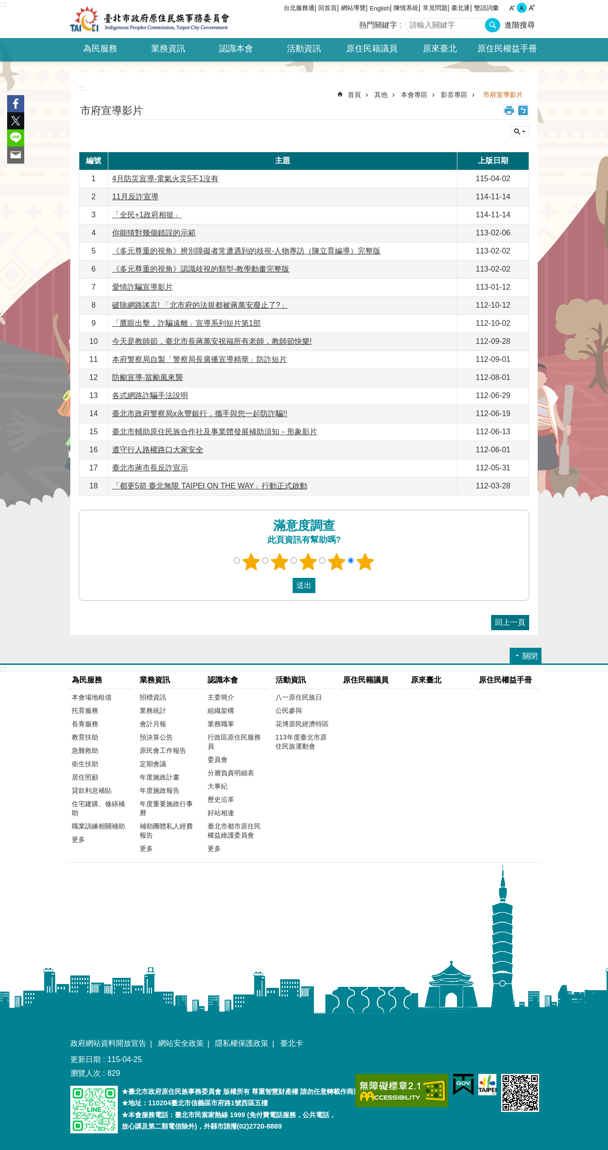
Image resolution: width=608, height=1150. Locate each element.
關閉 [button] (519, 131)
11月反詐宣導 (135, 197)
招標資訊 (153, 697)
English (380, 8)
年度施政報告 (160, 790)
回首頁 (327, 7)
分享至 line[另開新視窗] (15, 137)
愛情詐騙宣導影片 (142, 287)
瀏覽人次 (85, 1073)
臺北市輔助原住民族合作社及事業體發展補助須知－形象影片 (214, 432)
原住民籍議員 (372, 48)
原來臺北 (440, 48)
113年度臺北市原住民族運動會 (301, 741)
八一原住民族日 (299, 697)
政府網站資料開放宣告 (108, 1043)
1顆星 (251, 562)
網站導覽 (353, 7)
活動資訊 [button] (304, 48)
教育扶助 (85, 737)
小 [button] (512, 8)
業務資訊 (155, 680)
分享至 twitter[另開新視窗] (15, 120)
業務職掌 (221, 724)
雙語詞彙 (486, 7)
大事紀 (218, 786)
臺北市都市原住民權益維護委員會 (234, 830)
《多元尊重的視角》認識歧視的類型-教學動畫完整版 (200, 269)
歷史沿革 (221, 799)
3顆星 (308, 562)
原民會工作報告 (163, 750)
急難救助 (85, 750)
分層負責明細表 (231, 773)
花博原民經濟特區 (302, 724)
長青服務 (85, 724)
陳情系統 (406, 7)
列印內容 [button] (509, 110)
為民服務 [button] (100, 48)
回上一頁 (510, 622)
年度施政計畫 (160, 777)
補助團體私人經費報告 (166, 830)
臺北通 (460, 7)
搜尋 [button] (492, 25)
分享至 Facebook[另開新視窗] (15, 103)
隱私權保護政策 (241, 1043)
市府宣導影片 (503, 94)
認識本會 (223, 680)
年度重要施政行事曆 (166, 808)
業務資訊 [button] (168, 48)
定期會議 (153, 764)
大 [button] (532, 8)
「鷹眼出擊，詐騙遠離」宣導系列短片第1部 (186, 323)
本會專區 (414, 94)
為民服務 (87, 680)
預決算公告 (156, 737)
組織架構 (221, 710)
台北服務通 (299, 7)
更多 (78, 839)
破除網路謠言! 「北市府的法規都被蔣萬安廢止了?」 (200, 305)
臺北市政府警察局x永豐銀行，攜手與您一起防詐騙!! (199, 413)
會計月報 (153, 724)
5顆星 (365, 562)
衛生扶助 (85, 764)
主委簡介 (221, 697)
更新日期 (85, 1059)
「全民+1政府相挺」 (146, 215)
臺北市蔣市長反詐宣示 (150, 468)
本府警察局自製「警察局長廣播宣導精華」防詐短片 (199, 359)
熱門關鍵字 (378, 25)
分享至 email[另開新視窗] (15, 155)
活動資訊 (291, 680)
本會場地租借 (92, 697)
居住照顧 (85, 777)
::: (3, 4)
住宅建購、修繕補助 (98, 808)
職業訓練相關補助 (98, 826)
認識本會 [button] (236, 48)
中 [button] (522, 8)
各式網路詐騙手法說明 (150, 395)
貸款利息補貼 (92, 790)
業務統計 (153, 710)
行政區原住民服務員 (234, 741)
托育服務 (85, 710)
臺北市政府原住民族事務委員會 (149, 19)
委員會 (218, 759)
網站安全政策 (181, 1043)
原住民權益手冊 (507, 48)
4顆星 (337, 562)
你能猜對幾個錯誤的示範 (154, 233)
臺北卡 (291, 1043)
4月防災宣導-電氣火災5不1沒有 (165, 179)
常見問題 (435, 7)
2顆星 (280, 562)
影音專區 (454, 94)
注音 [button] (523, 110)
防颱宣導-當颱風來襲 (147, 377)
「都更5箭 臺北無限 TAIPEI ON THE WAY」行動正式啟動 (209, 486)
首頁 (354, 94)
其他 (381, 94)
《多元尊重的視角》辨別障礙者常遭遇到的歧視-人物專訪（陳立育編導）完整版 (246, 251)
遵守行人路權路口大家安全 (157, 450)
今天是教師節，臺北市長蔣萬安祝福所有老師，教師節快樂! (212, 341)
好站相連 (221, 813)
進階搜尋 (519, 25)
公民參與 (289, 710)
